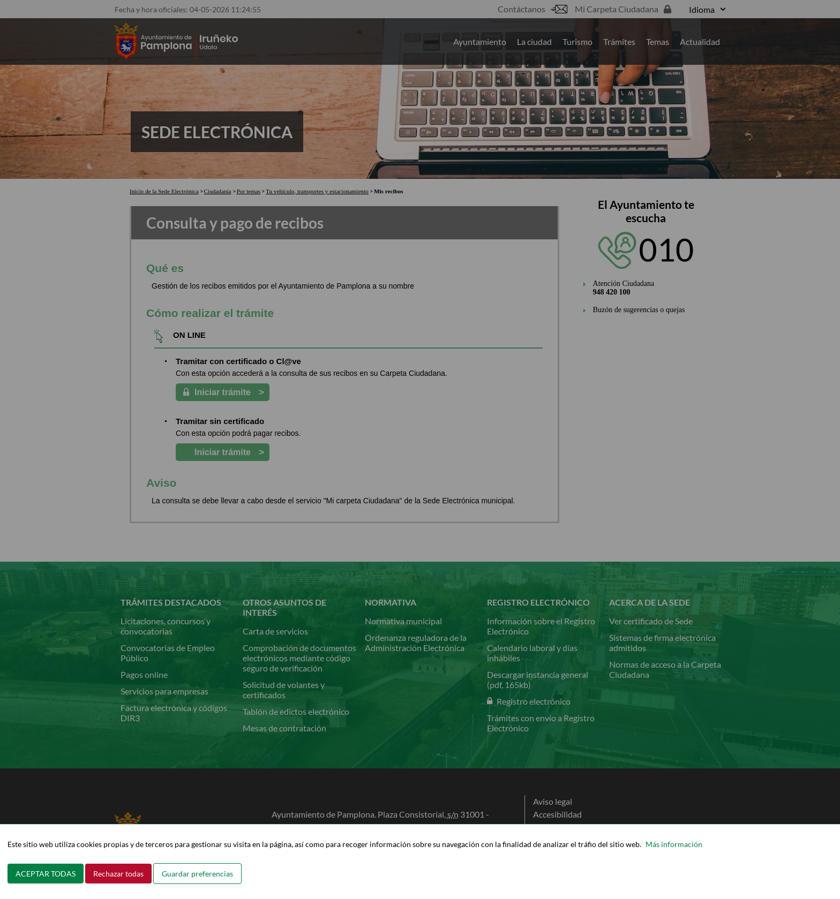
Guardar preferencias (197, 873)
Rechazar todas (118, 873)
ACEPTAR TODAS (46, 873)
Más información (674, 844)
